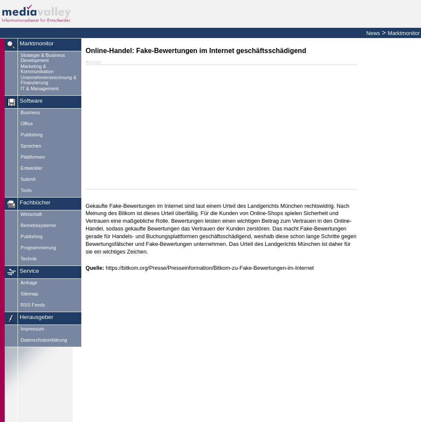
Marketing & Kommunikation (37, 69)
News (373, 33)
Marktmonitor (404, 33)
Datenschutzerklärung (44, 339)
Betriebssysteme (38, 225)
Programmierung (38, 247)
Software (31, 100)
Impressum (32, 328)
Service (29, 271)
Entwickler (31, 168)
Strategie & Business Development (43, 58)
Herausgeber (36, 317)
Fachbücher (35, 202)
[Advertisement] (391, 169)
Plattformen (33, 156)
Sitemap (29, 293)
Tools (26, 190)
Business (30, 112)
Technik (29, 258)
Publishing (32, 134)
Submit (28, 179)
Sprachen (31, 145)
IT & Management (40, 88)
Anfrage (29, 282)
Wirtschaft (31, 214)
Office (27, 123)
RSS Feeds (33, 304)
